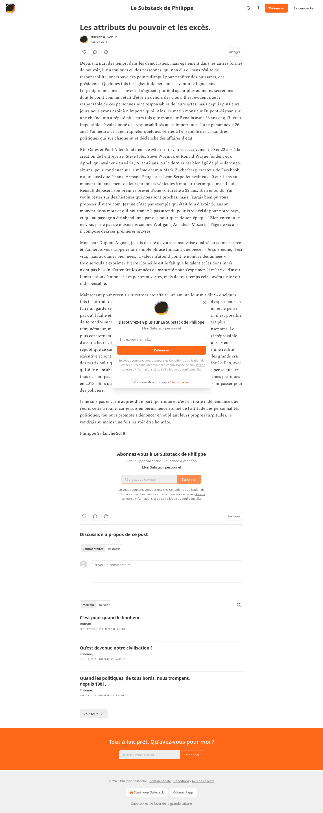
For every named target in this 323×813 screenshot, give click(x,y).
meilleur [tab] (88, 605)
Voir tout (93, 714)
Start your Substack (146, 792)
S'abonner (276, 8)
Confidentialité (160, 781)
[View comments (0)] (95, 52)
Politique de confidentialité (183, 369)
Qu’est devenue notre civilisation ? (116, 648)
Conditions (181, 781)
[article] (161, 626)
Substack (137, 803)
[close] (204, 302)
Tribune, (86, 654)
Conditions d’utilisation (184, 360)
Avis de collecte (203, 781)
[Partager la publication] (258, 8)
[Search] (248, 8)
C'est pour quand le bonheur (110, 618)
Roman (85, 623)
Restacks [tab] (114, 549)
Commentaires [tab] (93, 549)
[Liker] (84, 52)
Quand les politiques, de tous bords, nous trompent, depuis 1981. (135, 681)
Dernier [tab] (104, 605)
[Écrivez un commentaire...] (166, 571)
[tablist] (101, 548)
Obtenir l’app (183, 792)
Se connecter (304, 8)
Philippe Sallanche (104, 37)
